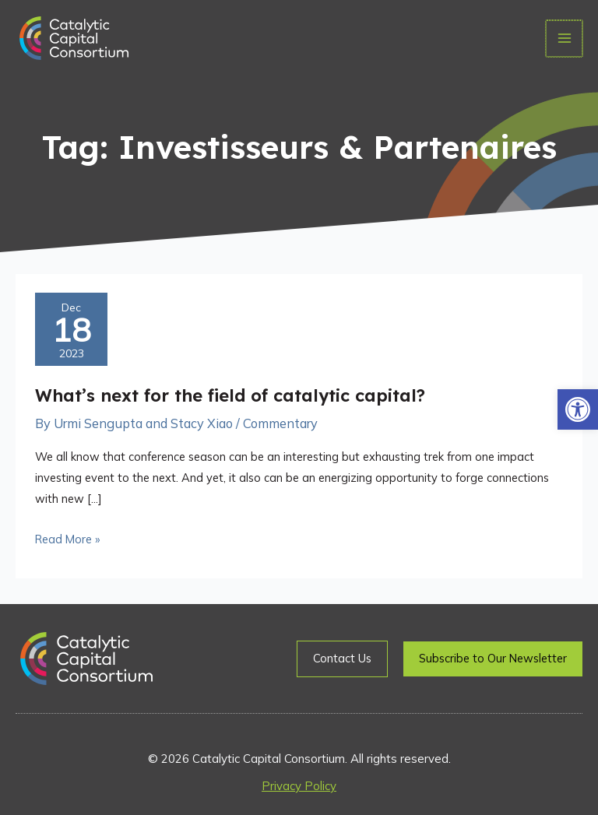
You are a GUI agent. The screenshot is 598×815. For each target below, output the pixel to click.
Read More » (67, 537)
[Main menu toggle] (564, 38)
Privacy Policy (299, 785)
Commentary (280, 423)
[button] (578, 409)
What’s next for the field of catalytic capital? (230, 395)
